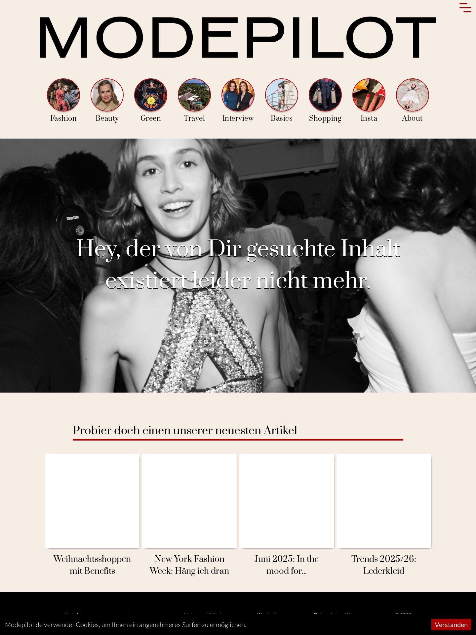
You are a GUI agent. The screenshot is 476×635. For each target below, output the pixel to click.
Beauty (107, 100)
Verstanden (451, 624)
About (412, 100)
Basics (281, 100)
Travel (194, 100)
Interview (238, 100)
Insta (368, 100)
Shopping (325, 100)
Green (150, 100)
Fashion (63, 100)
